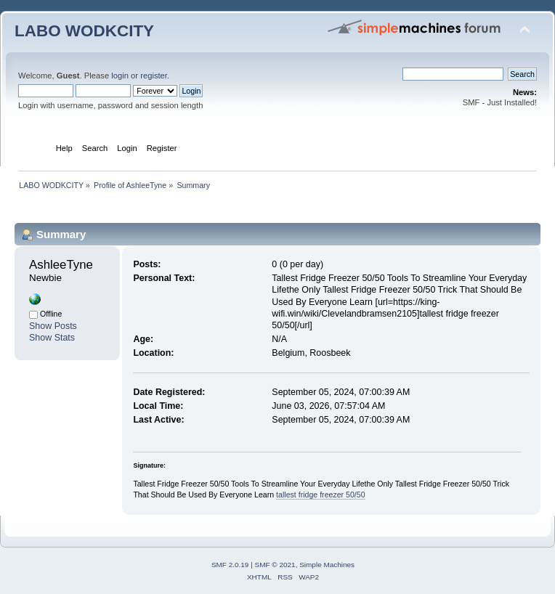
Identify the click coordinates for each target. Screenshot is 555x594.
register (153, 75)
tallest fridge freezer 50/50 (320, 494)
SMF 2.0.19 (230, 565)
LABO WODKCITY (84, 31)
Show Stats (52, 338)
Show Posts (53, 326)
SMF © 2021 (275, 565)
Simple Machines (327, 565)
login (120, 75)
